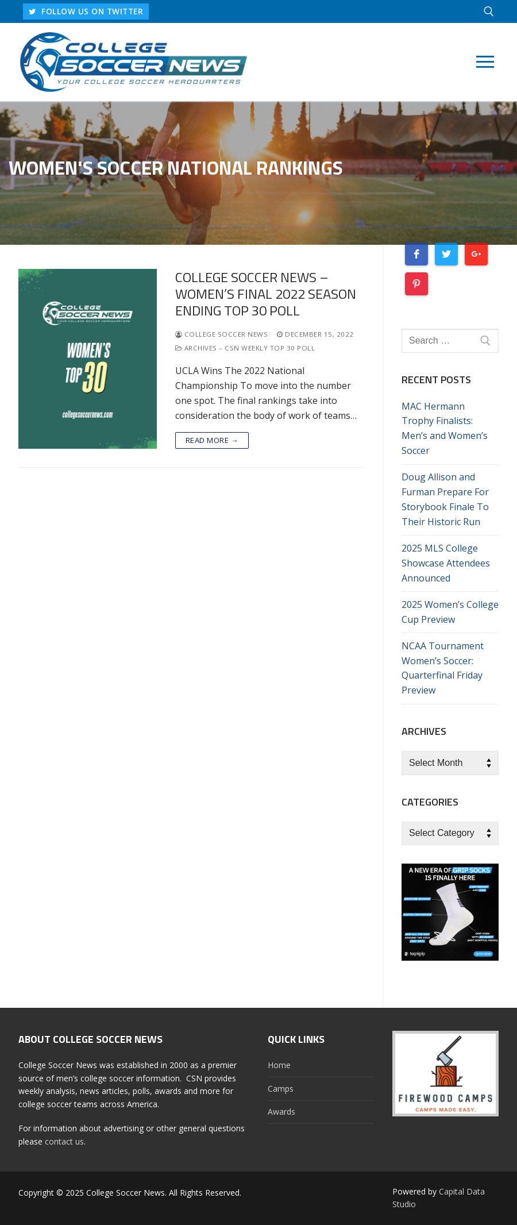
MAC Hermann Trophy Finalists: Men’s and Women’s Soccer (445, 428)
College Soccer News (221, 334)
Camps (281, 1088)
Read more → (212, 440)
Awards (281, 1111)
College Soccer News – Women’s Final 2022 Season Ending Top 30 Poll (265, 294)
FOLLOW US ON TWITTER (86, 11)
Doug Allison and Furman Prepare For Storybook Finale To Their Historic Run (445, 499)
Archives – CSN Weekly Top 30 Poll (245, 348)
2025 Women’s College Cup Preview (450, 612)
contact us (64, 1141)
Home (279, 1065)
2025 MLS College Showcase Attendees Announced (446, 563)
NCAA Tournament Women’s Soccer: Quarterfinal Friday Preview (443, 668)
